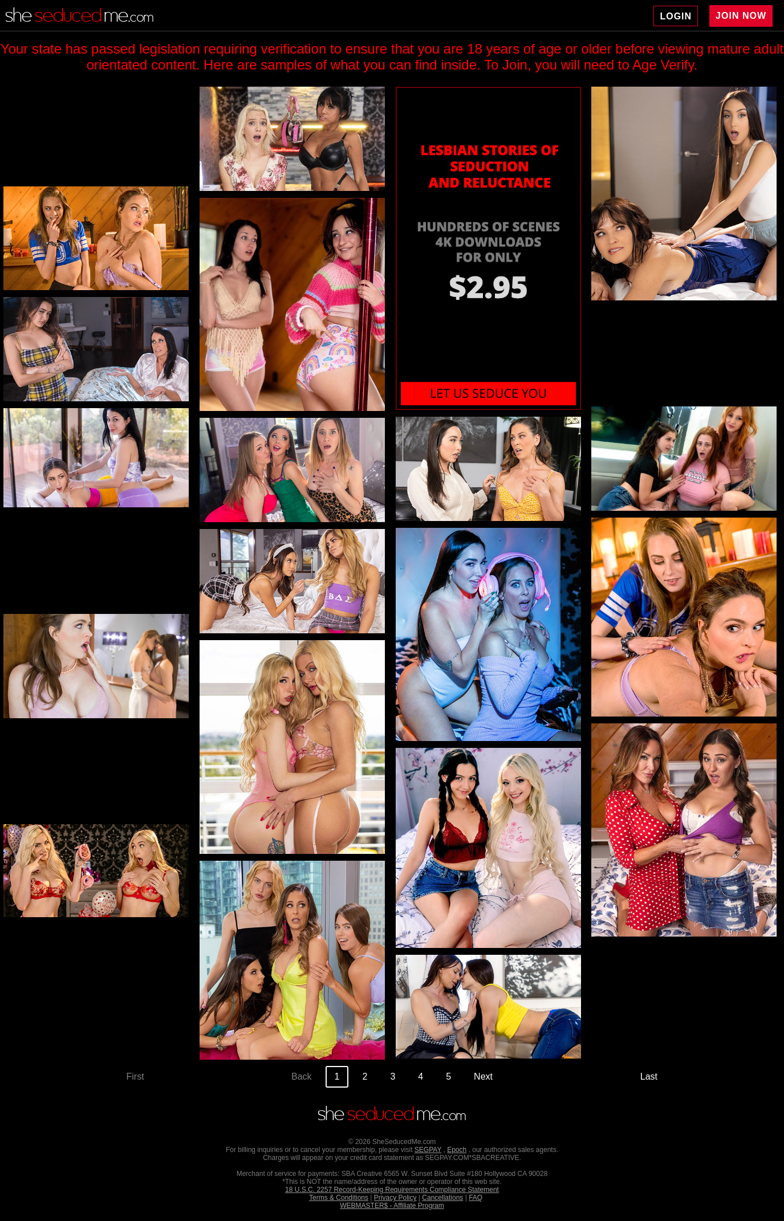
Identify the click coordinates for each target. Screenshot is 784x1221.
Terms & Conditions (338, 1198)
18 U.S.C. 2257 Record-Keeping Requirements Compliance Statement (392, 1190)
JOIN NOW (741, 16)
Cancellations (442, 1198)
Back (301, 1076)
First (135, 1076)
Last (648, 1076)
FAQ (475, 1198)
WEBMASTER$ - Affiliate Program (392, 1206)
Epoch (456, 1150)
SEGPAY (428, 1150)
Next (483, 1076)
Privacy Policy (395, 1198)
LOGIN (676, 16)
